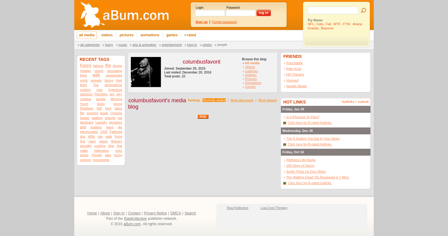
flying (118, 136)
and (83, 127)
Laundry (101, 122)
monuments (101, 160)
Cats (320, 24)
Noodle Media (296, 86)
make (84, 150)
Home (92, 213)
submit (363, 101)
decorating (114, 71)
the (108, 65)
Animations (253, 83)
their (119, 80)
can (100, 136)
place (118, 108)
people (101, 99)
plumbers (115, 122)
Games (250, 86)
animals (96, 80)
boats (104, 113)
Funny (109, 44)
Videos (250, 67)
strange (110, 118)
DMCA (175, 213)
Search (190, 213)
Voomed (292, 80)
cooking (99, 146)
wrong (117, 104)
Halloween (101, 150)
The (96, 85)
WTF (337, 24)
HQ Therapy (295, 74)
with (96, 75)
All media (252, 63)
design (117, 65)
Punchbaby (294, 63)
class (92, 141)
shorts (99, 71)
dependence (113, 85)
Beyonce (327, 28)
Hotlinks (251, 75)
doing (101, 104)
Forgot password (224, 22)
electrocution (89, 131)
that (119, 146)
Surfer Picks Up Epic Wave (306, 171)
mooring (92, 113)
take (108, 155)
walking (97, 118)
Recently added (214, 100)
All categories (90, 44)
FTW (346, 24)
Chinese (116, 113)
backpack (86, 122)
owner (103, 141)
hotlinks (348, 101)
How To (192, 44)
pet (120, 118)
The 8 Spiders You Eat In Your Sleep (313, 138)
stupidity (86, 146)
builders (96, 127)
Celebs (207, 44)
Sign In (119, 213)
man (99, 89)
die (120, 127)
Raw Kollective (238, 208)
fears (83, 85)
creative (85, 99)
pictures (85, 160)
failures (98, 65)
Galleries (251, 71)
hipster (85, 118)
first (82, 141)
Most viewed (267, 100)
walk (108, 136)
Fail (328, 24)
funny (118, 155)
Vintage (85, 71)
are (112, 94)
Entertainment (172, 44)
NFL (311, 24)
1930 (104, 131)
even (118, 150)
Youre (84, 104)
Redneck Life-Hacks (301, 160)
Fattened (116, 131)
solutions (86, 94)
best (108, 108)
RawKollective (135, 219)
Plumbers (101, 94)
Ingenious (115, 89)
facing (109, 80)
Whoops (116, 99)
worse (84, 155)
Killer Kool (293, 68)
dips (111, 146)
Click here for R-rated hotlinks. (310, 122)
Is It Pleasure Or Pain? (303, 117)
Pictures (251, 79)
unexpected (114, 75)
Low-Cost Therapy (274, 208)
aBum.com (132, 224)
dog (82, 136)
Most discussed (242, 100)
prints (84, 80)
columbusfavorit (201, 62)
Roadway (86, 108)
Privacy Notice (155, 213)
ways (109, 127)
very (119, 94)
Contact (134, 213)
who (91, 136)
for (82, 113)
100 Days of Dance (300, 165)
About (105, 213)
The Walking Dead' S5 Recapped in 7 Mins (317, 177)
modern (85, 89)
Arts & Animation (144, 44)
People (222, 44)
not (99, 108)
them (83, 75)
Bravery (116, 141)
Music (123, 44)
